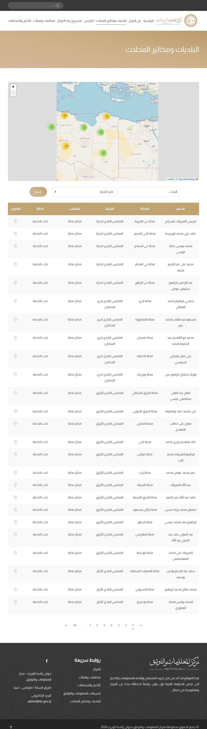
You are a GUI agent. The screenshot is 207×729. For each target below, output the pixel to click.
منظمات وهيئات (44, 20)
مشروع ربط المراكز (69, 20)
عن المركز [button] (135, 20)
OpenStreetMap (186, 179)
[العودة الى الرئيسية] (176, 21)
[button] (103, 153)
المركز (97, 669)
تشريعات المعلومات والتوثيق (82, 693)
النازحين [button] (89, 20)
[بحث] (35, 5)
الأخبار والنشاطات (19, 20)
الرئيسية (148, 20)
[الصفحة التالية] (66, 625)
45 (74, 625)
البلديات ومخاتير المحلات (111, 20)
